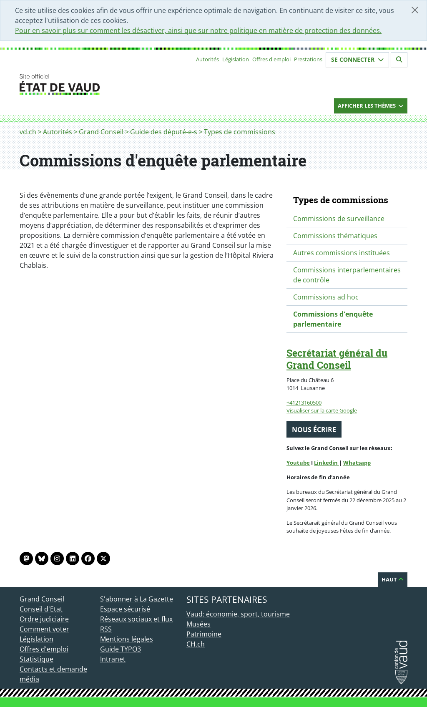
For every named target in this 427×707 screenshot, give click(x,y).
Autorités (207, 59)
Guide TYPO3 (120, 649)
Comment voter (44, 629)
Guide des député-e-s (163, 131)
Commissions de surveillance (338, 218)
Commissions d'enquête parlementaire (333, 319)
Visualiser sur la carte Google (321, 410)
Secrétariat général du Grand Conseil (336, 359)
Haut (393, 579)
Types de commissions (239, 131)
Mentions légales (126, 639)
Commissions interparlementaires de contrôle (347, 274)
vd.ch (28, 131)
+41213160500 (304, 402)
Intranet (113, 659)
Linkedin (326, 462)
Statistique (36, 659)
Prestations (308, 59)
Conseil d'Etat (41, 609)
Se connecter (357, 59)
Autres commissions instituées (341, 252)
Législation (235, 59)
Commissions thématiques (335, 235)
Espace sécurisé (125, 609)
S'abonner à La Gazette (136, 599)
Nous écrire (314, 429)
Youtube (298, 462)
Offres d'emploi (271, 59)
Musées (198, 624)
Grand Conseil (101, 131)
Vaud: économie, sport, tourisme (238, 614)
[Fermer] (415, 10)
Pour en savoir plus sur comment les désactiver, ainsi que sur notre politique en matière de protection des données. (198, 30)
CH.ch (195, 644)
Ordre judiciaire (44, 619)
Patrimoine (203, 634)
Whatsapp (357, 462)
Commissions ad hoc (326, 297)
